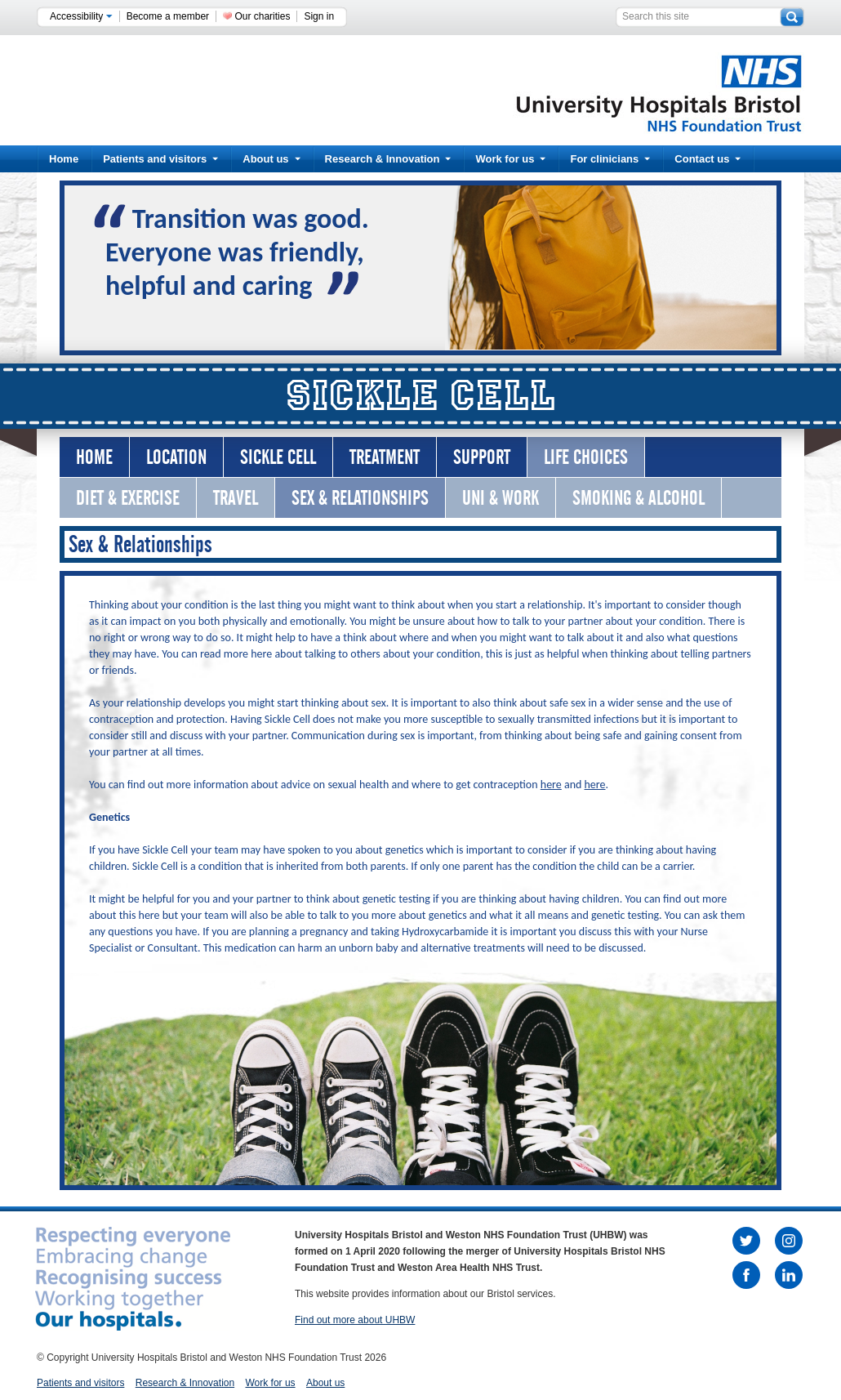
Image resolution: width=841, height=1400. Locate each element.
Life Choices (586, 457)
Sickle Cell (278, 457)
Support (481, 457)
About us (271, 159)
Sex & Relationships (360, 498)
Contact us (707, 159)
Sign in (319, 16)
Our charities (262, 16)
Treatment (384, 457)
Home (63, 159)
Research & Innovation (388, 159)
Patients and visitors (160, 159)
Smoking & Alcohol (638, 498)
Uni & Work (500, 498)
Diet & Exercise (128, 498)
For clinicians (610, 159)
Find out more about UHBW (355, 1320)
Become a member (168, 16)
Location (176, 457)
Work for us (510, 159)
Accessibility (81, 16)
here (551, 784)
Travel (235, 498)
